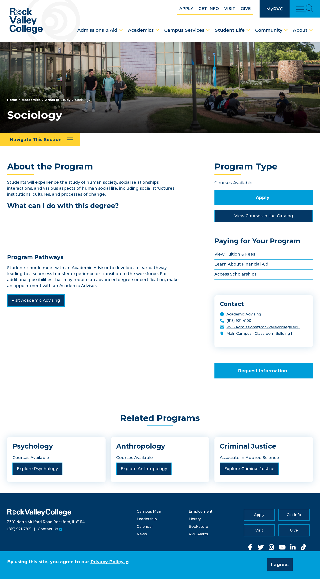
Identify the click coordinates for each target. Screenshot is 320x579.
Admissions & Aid (97, 30)
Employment (200, 511)
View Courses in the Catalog (263, 215)
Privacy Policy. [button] (107, 561)
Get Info (208, 8)
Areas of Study (57, 100)
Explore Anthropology (144, 468)
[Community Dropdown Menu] (286, 30)
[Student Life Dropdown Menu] (248, 30)
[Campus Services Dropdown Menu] (208, 30)
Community (268, 30)
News (142, 534)
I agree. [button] (280, 564)
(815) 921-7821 (19, 529)
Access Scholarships (235, 274)
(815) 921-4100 (238, 321)
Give (246, 8)
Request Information (262, 370)
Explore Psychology (37, 468)
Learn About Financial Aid (241, 264)
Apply (186, 8)
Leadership (147, 519)
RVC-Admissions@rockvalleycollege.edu (263, 327)
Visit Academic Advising (36, 300)
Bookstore (198, 526)
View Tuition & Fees (234, 254)
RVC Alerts (198, 534)
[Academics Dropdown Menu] (157, 30)
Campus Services (184, 30)
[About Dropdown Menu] (311, 30)
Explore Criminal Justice (249, 468)
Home (12, 100)
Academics (141, 30)
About (300, 30)
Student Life (230, 30)
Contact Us (48, 529)
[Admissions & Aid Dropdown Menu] (121, 30)
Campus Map (149, 511)
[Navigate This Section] (40, 139)
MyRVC (274, 9)
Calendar (145, 526)
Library (195, 519)
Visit (229, 8)
